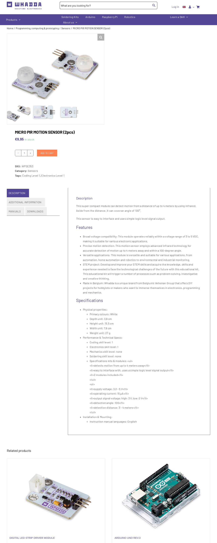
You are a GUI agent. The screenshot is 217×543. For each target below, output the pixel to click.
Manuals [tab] (15, 209)
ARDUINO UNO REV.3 (128, 535)
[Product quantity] (24, 151)
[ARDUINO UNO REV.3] (161, 493)
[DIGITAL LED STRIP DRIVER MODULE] (56, 493)
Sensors (33, 168)
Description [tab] (17, 191)
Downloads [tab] (35, 209)
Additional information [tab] (25, 200)
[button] (100, 37)
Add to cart (47, 150)
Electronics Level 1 (52, 173)
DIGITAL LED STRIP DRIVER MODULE (32, 535)
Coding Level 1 (31, 173)
